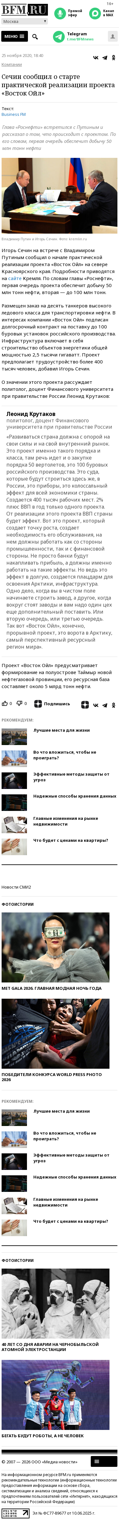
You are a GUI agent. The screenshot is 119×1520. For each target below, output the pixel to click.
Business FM (14, 114)
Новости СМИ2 (16, 887)
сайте (15, 278)
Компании (12, 64)
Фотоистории (18, 904)
